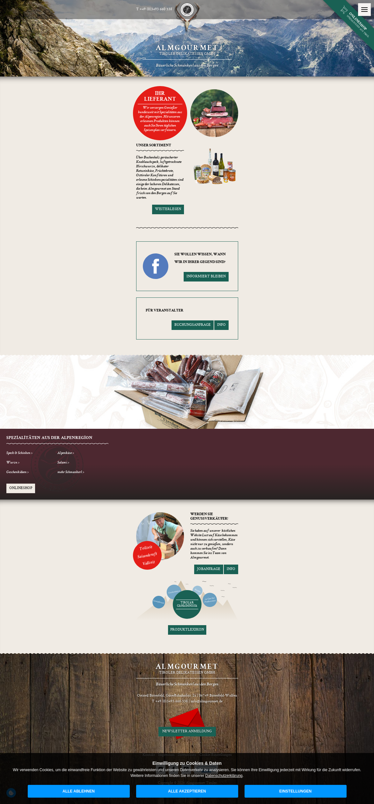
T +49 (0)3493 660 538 (154, 9)
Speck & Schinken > (19, 453)
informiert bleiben (206, 276)
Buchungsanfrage (192, 325)
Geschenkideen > (17, 472)
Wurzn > (12, 463)
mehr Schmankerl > (70, 472)
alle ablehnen (78, 791)
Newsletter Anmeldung (187, 731)
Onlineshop (20, 488)
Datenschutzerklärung (224, 775)
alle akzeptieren (187, 791)
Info (221, 325)
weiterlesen (168, 209)
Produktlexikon (187, 629)
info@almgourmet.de (207, 701)
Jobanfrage (208, 569)
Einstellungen (295, 791)
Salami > (63, 463)
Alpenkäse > (65, 453)
